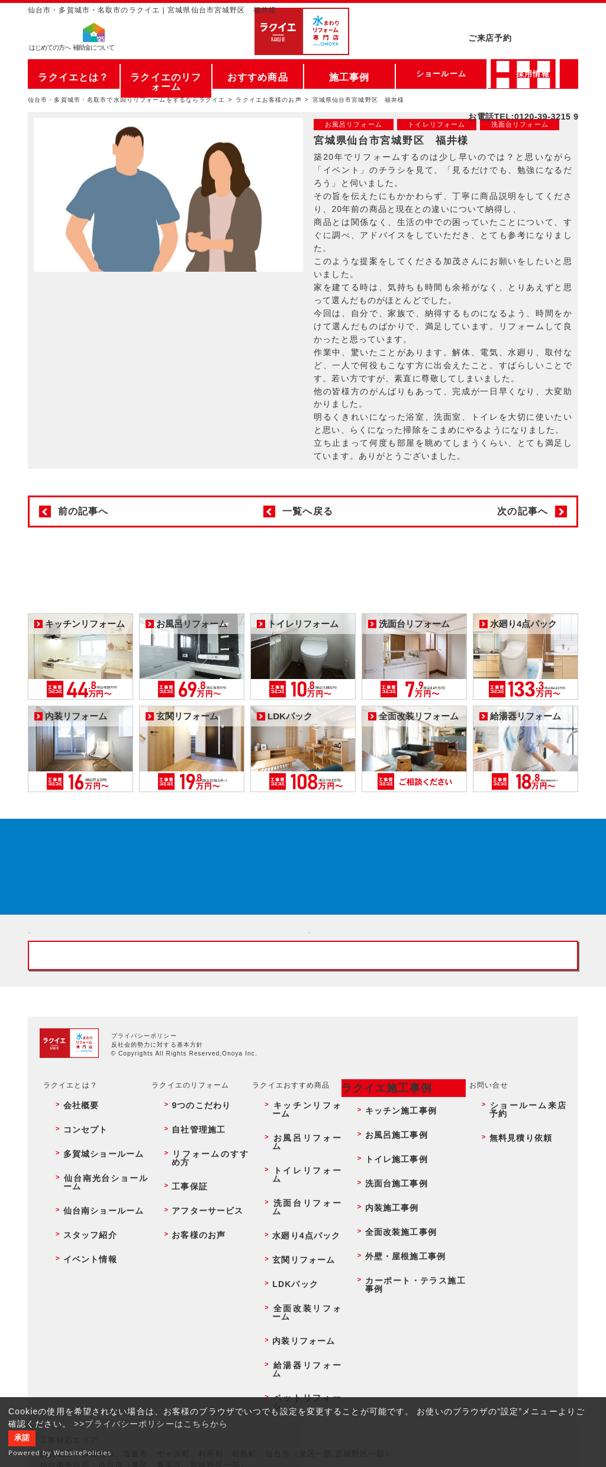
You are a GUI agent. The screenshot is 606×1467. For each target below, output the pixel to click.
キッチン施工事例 (391, 1232)
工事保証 (180, 1271)
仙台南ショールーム (91, 1283)
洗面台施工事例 (387, 1271)
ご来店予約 (523, 20)
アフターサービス (196, 1283)
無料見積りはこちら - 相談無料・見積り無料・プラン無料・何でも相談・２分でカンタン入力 (443, 1003)
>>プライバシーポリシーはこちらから (151, 1424)
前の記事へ (83, 511)
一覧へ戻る (307, 511)
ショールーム (441, 73)
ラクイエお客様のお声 (268, 99)
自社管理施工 (188, 1245)
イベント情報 (79, 1309)
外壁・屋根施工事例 (395, 1309)
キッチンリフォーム (302, 1232)
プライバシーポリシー (144, 1169)
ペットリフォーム (298, 1360)
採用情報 (532, 73)
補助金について (93, 50)
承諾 (22, 1438)
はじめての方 (49, 50)
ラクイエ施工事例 (378, 1218)
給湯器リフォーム (298, 1347)
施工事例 (349, 73)
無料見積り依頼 (512, 1245)
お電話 (523, 44)
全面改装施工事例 (391, 1296)
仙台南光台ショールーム (98, 1271)
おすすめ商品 (258, 73)
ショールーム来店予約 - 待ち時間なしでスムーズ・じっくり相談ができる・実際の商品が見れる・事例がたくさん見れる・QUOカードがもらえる (163, 1003)
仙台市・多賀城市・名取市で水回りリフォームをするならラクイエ (126, 99)
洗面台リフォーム (298, 1271)
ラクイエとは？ (73, 73)
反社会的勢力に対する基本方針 (157, 1178)
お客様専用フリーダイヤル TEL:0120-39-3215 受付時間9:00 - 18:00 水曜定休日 (303, 1080)
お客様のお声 (188, 1296)
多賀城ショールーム (91, 1258)
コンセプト (75, 1245)
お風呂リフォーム (298, 1245)
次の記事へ (522, 511)
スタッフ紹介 (79, 1296)
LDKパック (286, 1309)
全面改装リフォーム (302, 1322)
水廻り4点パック (296, 1283)
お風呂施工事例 (387, 1245)
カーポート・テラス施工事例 (411, 1322)
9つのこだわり (191, 1232)
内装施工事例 (383, 1283)
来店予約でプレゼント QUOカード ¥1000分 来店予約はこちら (299, 881)
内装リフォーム (294, 1335)
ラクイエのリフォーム (166, 73)
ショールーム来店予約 (524, 1232)
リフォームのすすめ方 (204, 1258)
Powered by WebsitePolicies (60, 1452)
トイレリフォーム (298, 1258)
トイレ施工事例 (387, 1258)
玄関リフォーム (294, 1296)
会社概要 (71, 1232)
